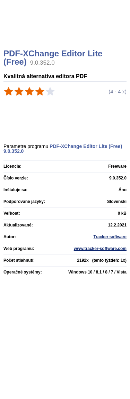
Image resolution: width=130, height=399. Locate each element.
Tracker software (110, 236)
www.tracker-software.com (100, 248)
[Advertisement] (66, 32)
